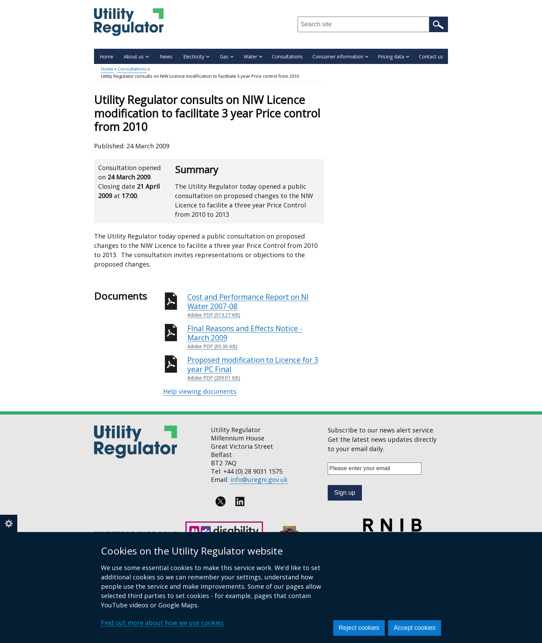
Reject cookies (359, 627)
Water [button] (253, 56)
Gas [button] (227, 56)
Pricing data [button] (393, 56)
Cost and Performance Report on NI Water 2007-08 (255, 305)
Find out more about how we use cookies (162, 622)
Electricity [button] (196, 56)
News (166, 56)
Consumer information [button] (340, 56)
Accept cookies (415, 627)
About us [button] (136, 56)
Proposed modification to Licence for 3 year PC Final (255, 368)
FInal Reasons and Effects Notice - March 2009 (255, 337)
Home (106, 56)
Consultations (287, 56)
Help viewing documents (199, 391)
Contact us (431, 56)
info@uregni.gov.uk (259, 479)
